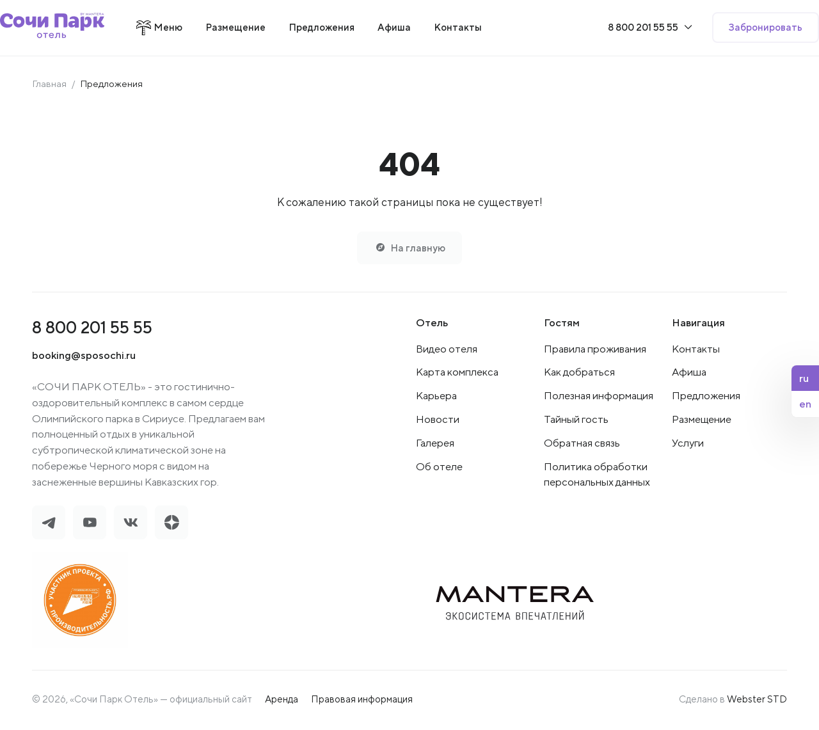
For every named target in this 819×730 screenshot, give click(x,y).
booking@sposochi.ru (84, 356)
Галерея (435, 444)
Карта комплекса (457, 373)
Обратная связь (582, 444)
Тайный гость (576, 420)
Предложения (706, 396)
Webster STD (757, 700)
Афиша (689, 373)
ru (804, 378)
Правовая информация (362, 700)
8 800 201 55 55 (92, 328)
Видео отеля (446, 349)
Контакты (696, 349)
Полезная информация (598, 396)
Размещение (701, 420)
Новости (437, 420)
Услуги (688, 444)
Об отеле (439, 467)
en (805, 403)
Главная (49, 83)
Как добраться (579, 373)
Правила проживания (595, 349)
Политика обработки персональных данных (597, 475)
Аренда (281, 700)
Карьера (436, 396)
